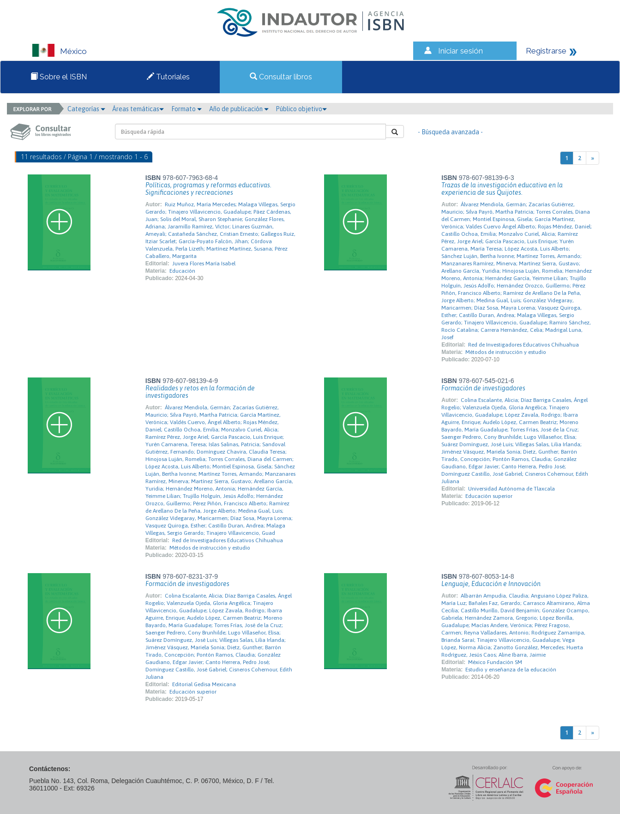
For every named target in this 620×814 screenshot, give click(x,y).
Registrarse (546, 50)
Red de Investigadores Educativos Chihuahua (523, 344)
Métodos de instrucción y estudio (505, 352)
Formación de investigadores (483, 388)
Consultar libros (281, 76)
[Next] (592, 158)
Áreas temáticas (138, 109)
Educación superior (488, 496)
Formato (186, 109)
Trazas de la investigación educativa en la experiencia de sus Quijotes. (502, 188)
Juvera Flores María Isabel (203, 263)
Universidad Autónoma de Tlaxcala (511, 488)
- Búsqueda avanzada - (450, 132)
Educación (182, 271)
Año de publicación (239, 109)
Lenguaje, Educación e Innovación (491, 583)
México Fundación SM (495, 662)
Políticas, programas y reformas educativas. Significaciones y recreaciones (208, 188)
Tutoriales (168, 76)
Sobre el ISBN (58, 76)
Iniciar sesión (460, 50)
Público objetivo (301, 109)
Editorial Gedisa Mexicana (204, 684)
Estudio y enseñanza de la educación (510, 669)
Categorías (86, 109)
